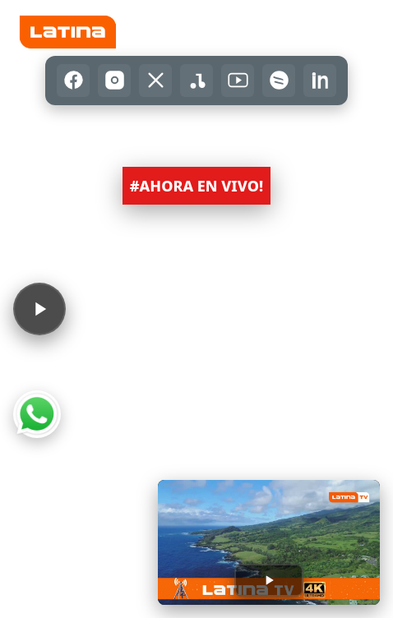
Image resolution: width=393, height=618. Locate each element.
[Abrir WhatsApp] (37, 414)
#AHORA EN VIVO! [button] (196, 186)
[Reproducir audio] (39, 309)
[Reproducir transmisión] (268, 580)
